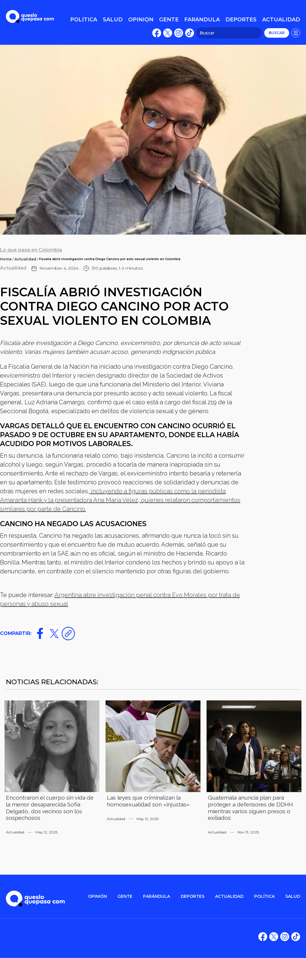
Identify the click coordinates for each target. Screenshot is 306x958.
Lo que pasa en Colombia (31, 250)
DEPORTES (192, 896)
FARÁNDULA (156, 896)
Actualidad (25, 259)
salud (292, 896)
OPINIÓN (97, 896)
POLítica (264, 896)
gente (125, 896)
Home (6, 259)
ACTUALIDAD (229, 896)
